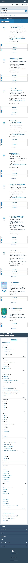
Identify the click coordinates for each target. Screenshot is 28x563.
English (5, 436)
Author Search (6, 471)
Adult (5, 425)
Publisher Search (7, 477)
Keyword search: (4, 8)
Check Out (9, 300)
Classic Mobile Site (14, 560)
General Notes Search (7, 475)
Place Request (9, 49)
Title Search (6, 469)
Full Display (9, 47)
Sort (2, 20)
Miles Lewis (6, 395)
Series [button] (4, 510)
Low (4, 419)
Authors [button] (4, 372)
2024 (5, 405)
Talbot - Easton (6, 444)
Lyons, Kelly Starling (7, 382)
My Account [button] (14, 536)
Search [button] (14, 533)
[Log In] (24, 1)
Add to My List (13, 52)
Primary (5, 429)
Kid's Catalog (14, 557)
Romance (5, 364)
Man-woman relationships (8, 362)
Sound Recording (7, 354)
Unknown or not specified (8, 424)
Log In (26, 1)
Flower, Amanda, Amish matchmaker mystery (12, 392)
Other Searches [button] (5, 465)
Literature (5, 366)
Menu (3, 1)
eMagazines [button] (14, 546)
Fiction (5, 456)
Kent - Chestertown (7, 448)
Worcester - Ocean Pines (8, 446)
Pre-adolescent (7, 431)
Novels (5, 460)
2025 (5, 403)
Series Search (6, 481)
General (5, 427)
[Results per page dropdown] (8, 18)
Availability (9, 45)
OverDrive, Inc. (6, 374)
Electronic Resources (8, 349)
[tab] (21, 21)
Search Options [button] (4, 12)
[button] (21, 21)
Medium (5, 417)
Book (5, 347)
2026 (5, 401)
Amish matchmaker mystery (9, 388)
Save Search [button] (14, 339)
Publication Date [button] (5, 399)
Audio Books (6, 351)
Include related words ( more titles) (8, 15)
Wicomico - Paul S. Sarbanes (19, 4)
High (5, 415)
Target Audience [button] (5, 421)
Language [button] (4, 433)
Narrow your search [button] (6, 342)
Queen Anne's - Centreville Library (10, 450)
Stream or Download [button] (14, 542)
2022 (5, 409)
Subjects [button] (4, 358)
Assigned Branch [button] (5, 438)
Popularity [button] (4, 413)
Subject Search (6, 473)
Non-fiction (6, 458)
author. (16, 27)
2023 (5, 407)
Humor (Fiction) (6, 368)
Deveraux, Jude (6, 378)
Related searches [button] (5, 463)
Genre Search (6, 479)
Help (2, 539)
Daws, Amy (6, 376)
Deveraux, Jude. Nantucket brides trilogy (11, 380)
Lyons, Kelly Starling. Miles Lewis (9, 393)
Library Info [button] (14, 529)
